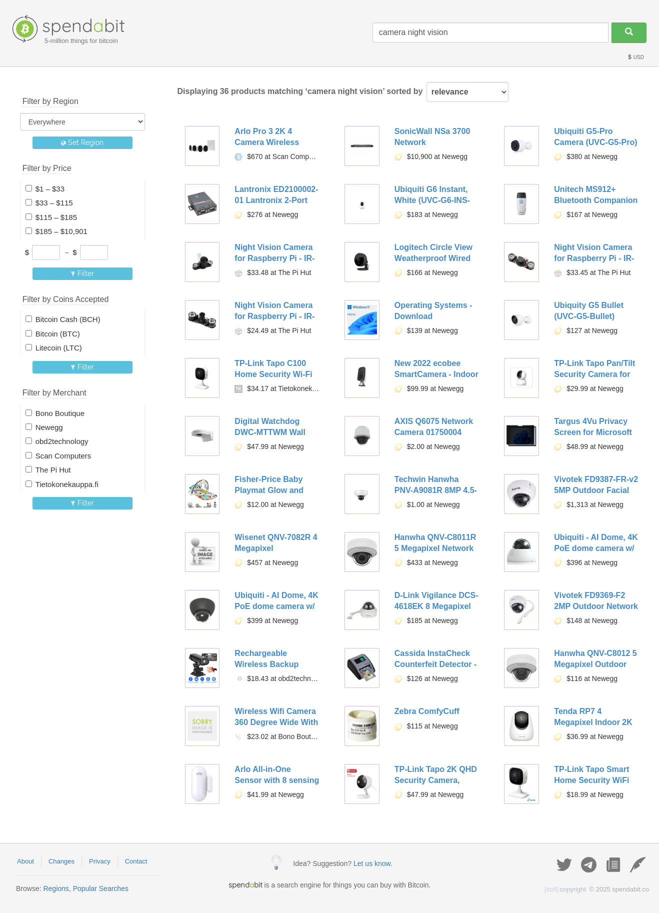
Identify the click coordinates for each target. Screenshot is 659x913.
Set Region (82, 142)
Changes (61, 861)
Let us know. (373, 864)
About (25, 861)
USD (635, 57)
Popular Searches (100, 888)
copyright (565, 889)
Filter (82, 274)
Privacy (99, 861)
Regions (55, 888)
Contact (136, 861)
